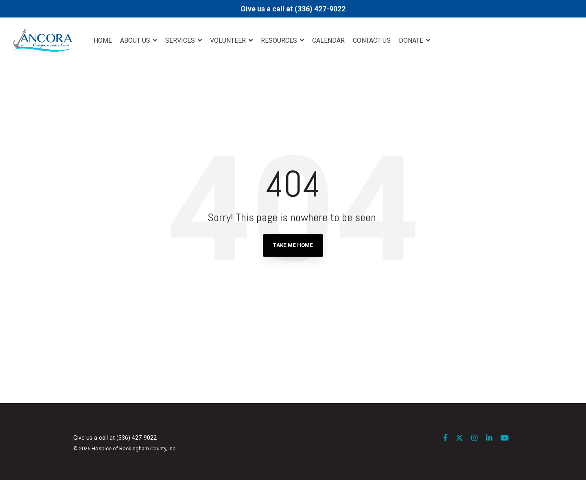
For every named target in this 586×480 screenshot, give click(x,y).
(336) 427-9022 (320, 8)
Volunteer (228, 40)
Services (181, 40)
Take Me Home (293, 245)
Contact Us (372, 40)
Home (103, 40)
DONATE (412, 40)
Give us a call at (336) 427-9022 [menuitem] (115, 437)
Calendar (328, 40)
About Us (136, 40)
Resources (280, 40)
